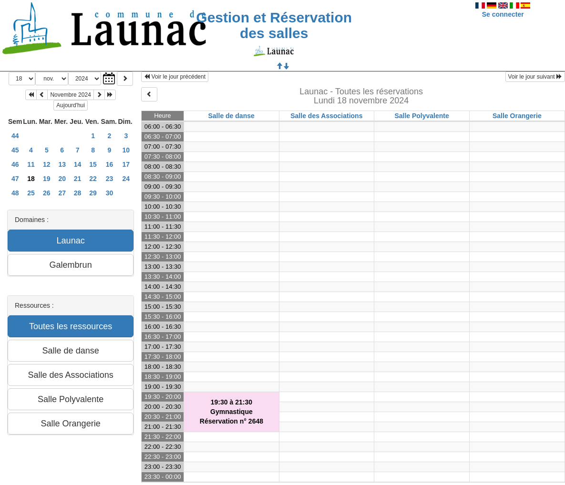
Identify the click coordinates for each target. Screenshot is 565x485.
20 (62, 178)
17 (126, 164)
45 (15, 150)
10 (126, 150)
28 (78, 193)
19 (47, 178)
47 (15, 178)
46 (15, 164)
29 (93, 193)
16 (109, 164)
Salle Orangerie (517, 116)
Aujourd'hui (70, 105)
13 (62, 164)
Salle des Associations (326, 116)
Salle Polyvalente (421, 116)
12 (47, 164)
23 (109, 178)
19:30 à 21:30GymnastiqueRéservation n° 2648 (231, 411)
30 (109, 193)
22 (93, 178)
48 (15, 193)
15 (93, 164)
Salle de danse (231, 116)
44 (15, 136)
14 (78, 164)
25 (31, 193)
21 (78, 178)
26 (47, 193)
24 (126, 178)
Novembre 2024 (70, 94)
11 (31, 164)
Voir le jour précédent (174, 76)
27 (62, 193)
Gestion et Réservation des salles (274, 25)
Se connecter (503, 14)
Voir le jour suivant (535, 76)
